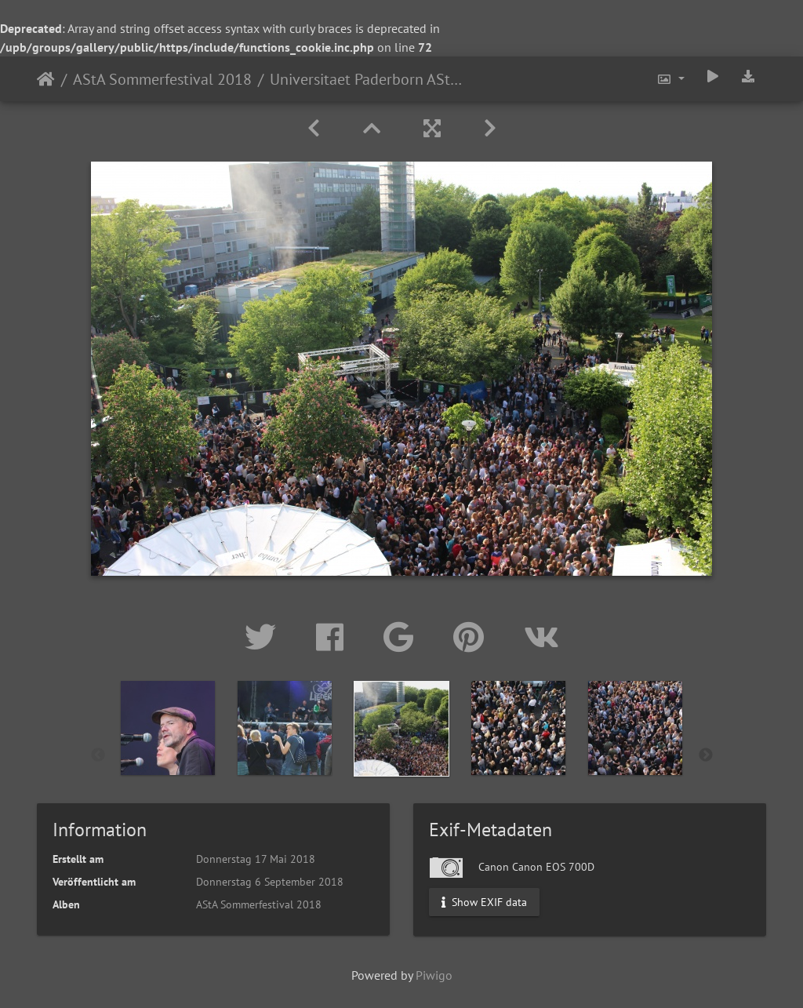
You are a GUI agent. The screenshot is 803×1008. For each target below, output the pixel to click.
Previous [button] (98, 755)
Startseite (46, 79)
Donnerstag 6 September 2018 (269, 882)
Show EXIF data (484, 901)
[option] (168, 752)
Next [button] (706, 755)
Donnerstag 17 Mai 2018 (255, 859)
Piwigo (434, 975)
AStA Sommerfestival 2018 (162, 79)
